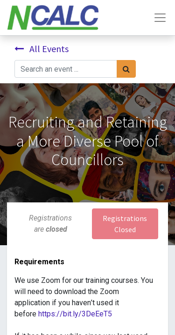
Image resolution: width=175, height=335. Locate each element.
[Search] (126, 69)
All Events (41, 48)
